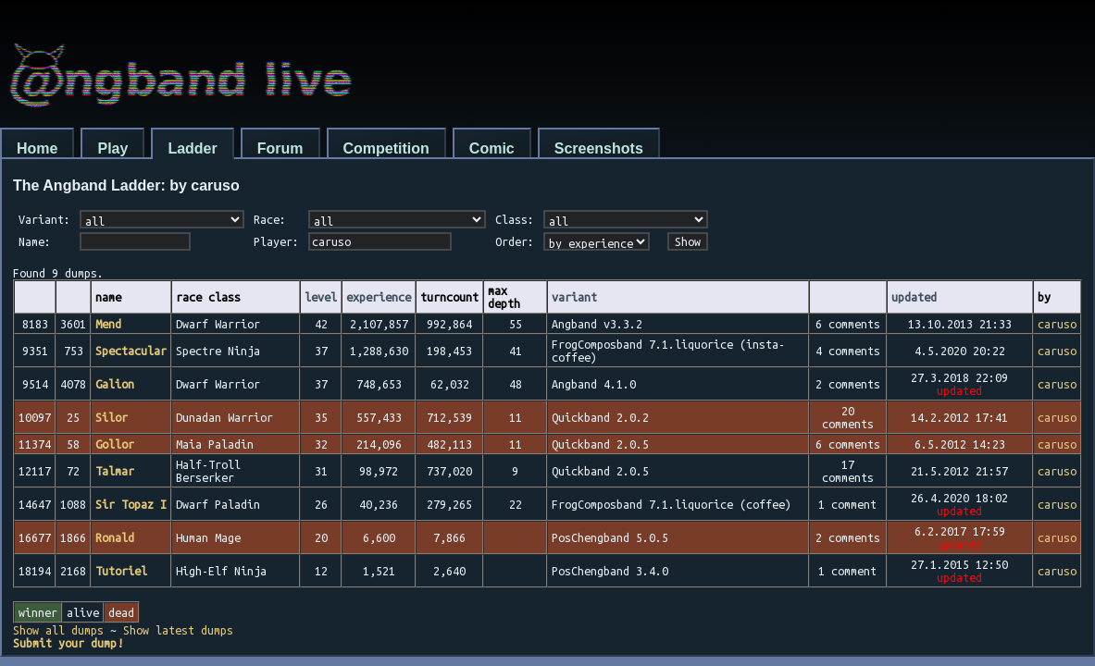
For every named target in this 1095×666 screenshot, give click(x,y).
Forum (280, 148)
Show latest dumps (178, 629)
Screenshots (598, 148)
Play (112, 148)
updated (914, 296)
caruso (1057, 323)
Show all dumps (58, 629)
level (321, 296)
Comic (492, 148)
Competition (386, 148)
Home (37, 148)
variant (574, 296)
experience (378, 296)
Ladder (192, 148)
